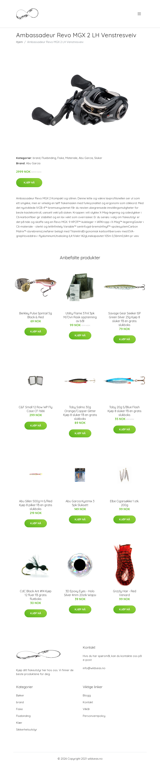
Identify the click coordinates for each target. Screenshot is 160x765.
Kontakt (88, 702)
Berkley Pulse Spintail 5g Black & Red (35, 315)
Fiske (60, 158)
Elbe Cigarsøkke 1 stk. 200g (124, 503)
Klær (19, 722)
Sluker (98, 158)
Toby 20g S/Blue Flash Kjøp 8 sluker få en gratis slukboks (124, 411)
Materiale (71, 158)
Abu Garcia (86, 158)
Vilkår (86, 709)
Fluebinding (49, 158)
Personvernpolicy (94, 716)
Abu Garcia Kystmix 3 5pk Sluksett (80, 503)
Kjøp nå (29, 182)
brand (36, 158)
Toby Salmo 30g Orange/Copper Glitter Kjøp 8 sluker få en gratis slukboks (80, 413)
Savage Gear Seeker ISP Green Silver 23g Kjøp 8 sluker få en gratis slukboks (124, 319)
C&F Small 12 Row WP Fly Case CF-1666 (35, 409)
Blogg (87, 695)
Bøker (20, 695)
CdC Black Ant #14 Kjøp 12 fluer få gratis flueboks (35, 595)
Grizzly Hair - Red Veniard (124, 593)
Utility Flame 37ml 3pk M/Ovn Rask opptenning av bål (80, 317)
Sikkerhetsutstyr (26, 729)
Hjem (19, 42)
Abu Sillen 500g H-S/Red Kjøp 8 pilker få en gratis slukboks (35, 505)
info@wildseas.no (94, 668)
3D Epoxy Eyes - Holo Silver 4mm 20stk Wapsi (80, 593)
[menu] (139, 14)
